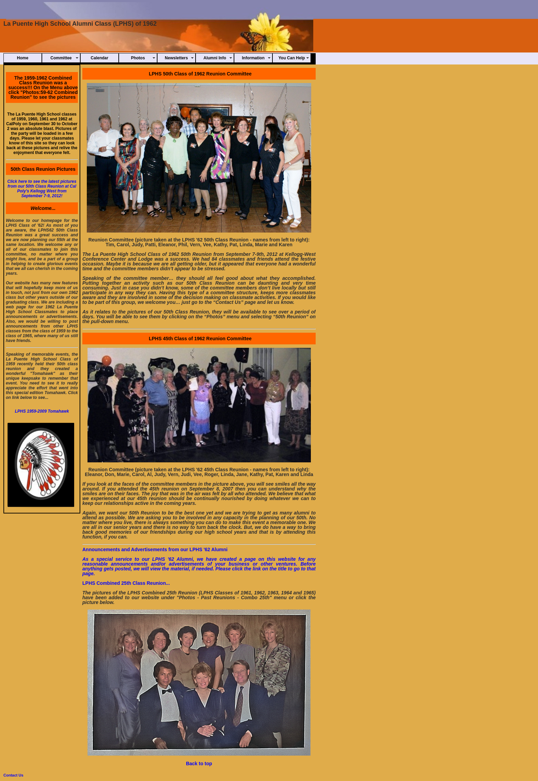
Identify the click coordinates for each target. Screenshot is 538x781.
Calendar (99, 58)
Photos (138, 58)
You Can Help (291, 58)
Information (253, 58)
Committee (61, 58)
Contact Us (13, 775)
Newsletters (176, 58)
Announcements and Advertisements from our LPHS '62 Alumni (154, 549)
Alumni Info (214, 58)
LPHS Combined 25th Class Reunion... (126, 583)
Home (22, 58)
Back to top (199, 763)
